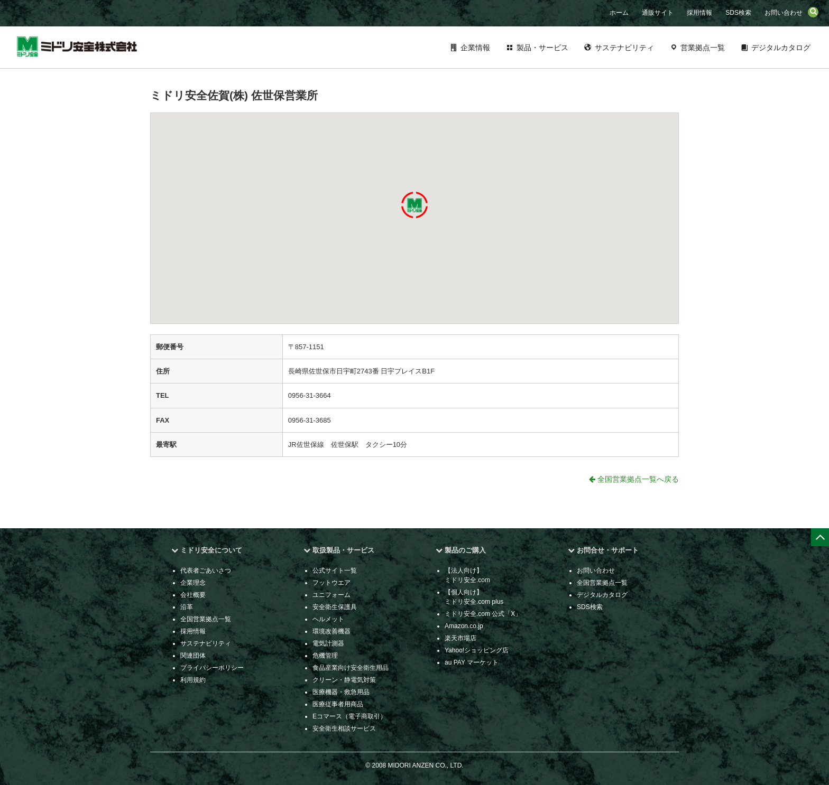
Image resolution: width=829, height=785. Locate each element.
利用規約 (193, 680)
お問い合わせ (783, 12)
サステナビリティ (624, 47)
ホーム (619, 12)
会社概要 (193, 595)
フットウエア (331, 582)
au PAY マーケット (472, 662)
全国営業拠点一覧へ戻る (634, 479)
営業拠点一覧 (702, 47)
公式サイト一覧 (334, 570)
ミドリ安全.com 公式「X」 (483, 614)
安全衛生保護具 (334, 607)
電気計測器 (328, 643)
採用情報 (699, 12)
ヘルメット (328, 619)
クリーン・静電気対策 (344, 680)
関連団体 (193, 655)
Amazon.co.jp (464, 626)
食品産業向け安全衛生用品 (350, 667)
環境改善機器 (331, 631)
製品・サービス (542, 47)
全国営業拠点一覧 (205, 619)
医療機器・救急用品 (341, 692)
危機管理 (325, 655)
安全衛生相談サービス (344, 728)
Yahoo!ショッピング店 (477, 650)
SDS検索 (738, 12)
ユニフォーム (331, 595)
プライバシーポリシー (212, 667)
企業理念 (193, 582)
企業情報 (475, 47)
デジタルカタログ (780, 47)
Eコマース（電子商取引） (349, 716)
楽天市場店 (460, 638)
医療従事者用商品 (337, 704)
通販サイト (658, 12)
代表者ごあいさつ (205, 570)
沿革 (186, 607)
